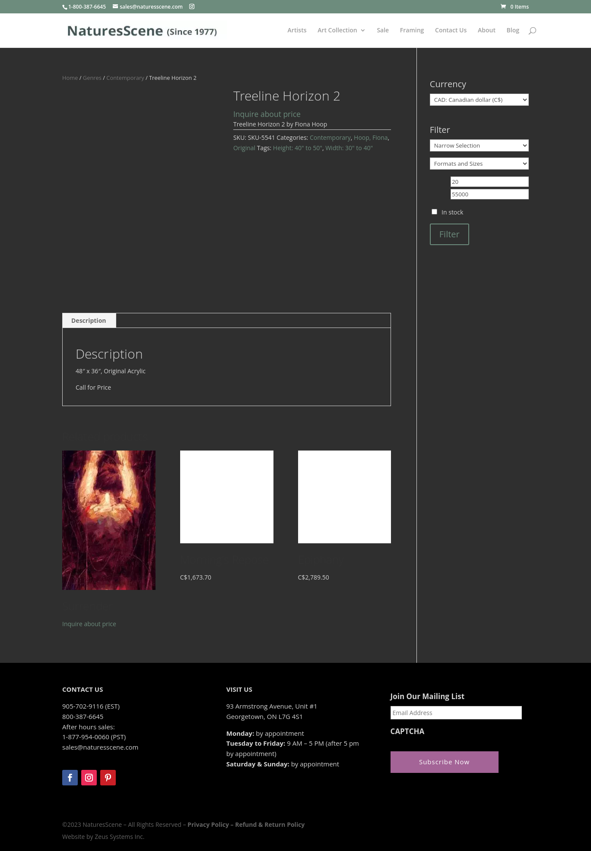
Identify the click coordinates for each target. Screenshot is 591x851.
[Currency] (479, 100)
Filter (449, 234)
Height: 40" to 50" (297, 148)
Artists (297, 30)
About (487, 30)
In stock (452, 212)
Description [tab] (88, 320)
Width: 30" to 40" (349, 148)
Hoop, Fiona (371, 137)
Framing (412, 30)
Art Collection (337, 30)
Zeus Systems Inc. (119, 836)
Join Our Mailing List (427, 696)
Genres (92, 78)
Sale (383, 30)
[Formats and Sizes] (479, 164)
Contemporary (125, 78)
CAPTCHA (408, 731)
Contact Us (451, 30)
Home (70, 78)
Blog (513, 30)
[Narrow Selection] (479, 145)
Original (244, 148)
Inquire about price (267, 114)
